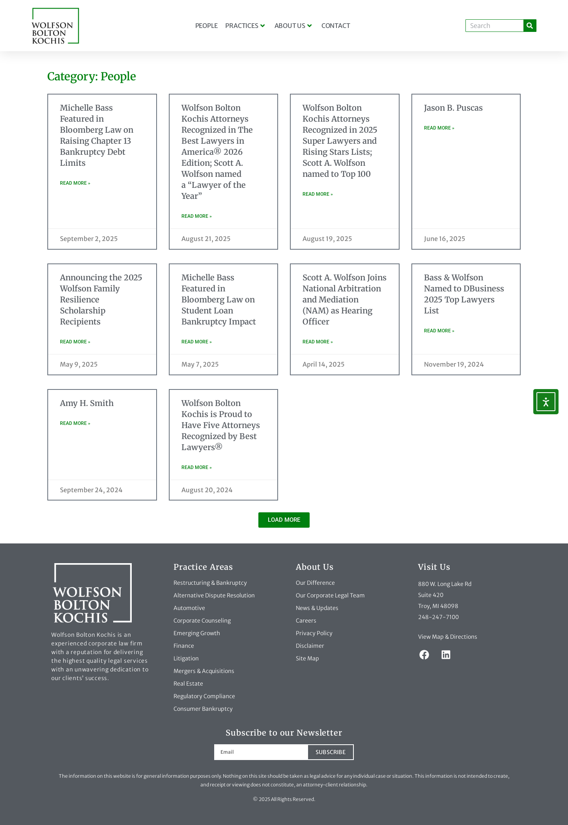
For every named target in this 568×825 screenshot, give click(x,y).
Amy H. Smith (87, 403)
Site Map (307, 658)
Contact (335, 26)
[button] (284, 520)
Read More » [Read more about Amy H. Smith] (75, 423)
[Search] (529, 26)
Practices (244, 26)
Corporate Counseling (202, 620)
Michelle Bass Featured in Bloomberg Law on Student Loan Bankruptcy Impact (218, 299)
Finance (184, 645)
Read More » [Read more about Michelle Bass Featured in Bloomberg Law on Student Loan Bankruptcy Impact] (196, 342)
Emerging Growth (197, 633)
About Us (293, 26)
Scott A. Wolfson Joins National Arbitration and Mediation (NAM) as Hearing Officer (345, 299)
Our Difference (315, 582)
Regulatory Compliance (204, 696)
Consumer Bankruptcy (203, 708)
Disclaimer (310, 645)
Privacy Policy (314, 633)
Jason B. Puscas (453, 108)
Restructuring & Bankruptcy (210, 582)
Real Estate (188, 683)
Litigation (186, 658)
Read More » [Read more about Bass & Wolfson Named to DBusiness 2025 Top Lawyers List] (439, 331)
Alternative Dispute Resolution (214, 595)
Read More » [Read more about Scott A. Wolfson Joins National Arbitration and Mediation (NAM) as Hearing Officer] (318, 342)
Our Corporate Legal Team (330, 595)
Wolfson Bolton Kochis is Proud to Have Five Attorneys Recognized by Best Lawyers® (220, 425)
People (206, 26)
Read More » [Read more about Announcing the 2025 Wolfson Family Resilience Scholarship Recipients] (75, 342)
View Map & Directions (447, 636)
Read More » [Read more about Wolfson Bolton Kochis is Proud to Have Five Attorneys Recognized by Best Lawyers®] (196, 467)
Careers (306, 620)
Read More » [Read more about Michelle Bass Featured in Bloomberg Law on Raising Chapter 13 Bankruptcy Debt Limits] (75, 183)
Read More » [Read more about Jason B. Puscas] (439, 128)
